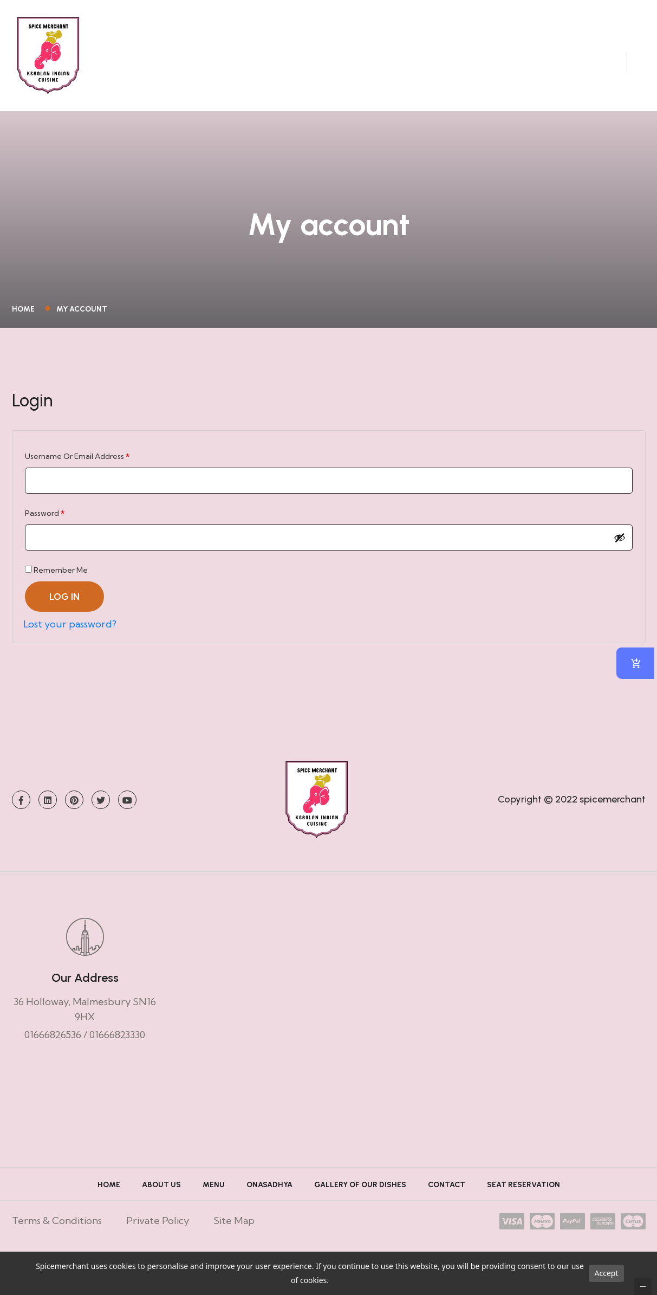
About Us (161, 1195)
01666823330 (117, 1045)
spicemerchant (613, 810)
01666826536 (52, 1045)
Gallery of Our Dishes (360, 1195)
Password (61, 522)
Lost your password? (69, 635)
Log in (64, 607)
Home (25, 320)
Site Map (234, 1231)
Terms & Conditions (57, 1231)
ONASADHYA (269, 1195)
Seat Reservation (523, 1195)
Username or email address (93, 465)
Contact (446, 1195)
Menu (214, 1195)
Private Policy (157, 1231)
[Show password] (620, 548)
